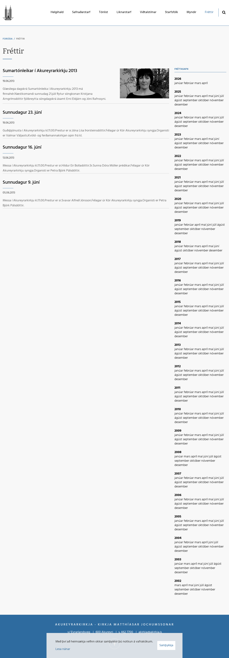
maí (211, 96)
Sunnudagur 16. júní (22, 147)
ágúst (178, 100)
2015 (177, 302)
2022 (177, 156)
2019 (177, 220)
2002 (177, 581)
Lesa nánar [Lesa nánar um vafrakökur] (62, 649)
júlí (222, 96)
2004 (177, 538)
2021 (177, 177)
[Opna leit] (223, 12)
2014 (177, 323)
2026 (177, 79)
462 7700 (127, 632)
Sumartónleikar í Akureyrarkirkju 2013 (40, 71)
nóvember (217, 100)
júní (217, 96)
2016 (177, 280)
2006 (177, 495)
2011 (177, 388)
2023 (177, 134)
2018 (177, 242)
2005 (177, 516)
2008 (177, 452)
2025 (177, 91)
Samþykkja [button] (166, 645)
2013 (177, 345)
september (190, 100)
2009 (177, 430)
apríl (205, 83)
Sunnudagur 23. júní (22, 112)
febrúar (189, 83)
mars (198, 83)
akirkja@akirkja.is (150, 632)
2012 (177, 366)
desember (181, 104)
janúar (179, 83)
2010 (177, 409)
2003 (177, 559)
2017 (177, 259)
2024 (177, 113)
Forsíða (8, 39)
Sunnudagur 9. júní (21, 182)
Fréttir (20, 39)
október (204, 100)
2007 (177, 473)
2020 (177, 199)
